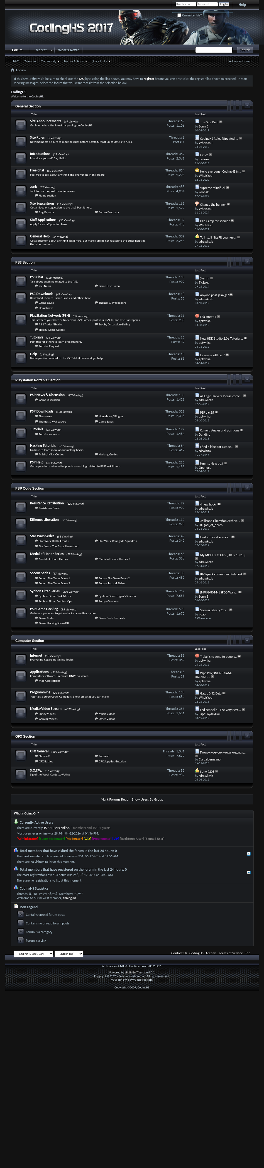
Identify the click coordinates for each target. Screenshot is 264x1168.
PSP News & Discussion (47, 395)
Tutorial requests (49, 434)
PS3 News (45, 286)
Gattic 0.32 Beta (210, 693)
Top (247, 953)
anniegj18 (69, 898)
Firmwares (45, 416)
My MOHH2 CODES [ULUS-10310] (222, 555)
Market (41, 50)
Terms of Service (231, 953)
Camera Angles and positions (219, 430)
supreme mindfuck (212, 188)
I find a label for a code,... (217, 447)
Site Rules (37, 137)
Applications (39, 672)
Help (242, 5)
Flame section (47, 195)
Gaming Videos (48, 719)
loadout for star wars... (215, 537)
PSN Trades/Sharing (51, 324)
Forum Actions (74, 61)
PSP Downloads (41, 411)
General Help (40, 236)
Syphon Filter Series (45, 591)
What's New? (68, 50)
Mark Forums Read (115, 799)
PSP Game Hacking (44, 609)
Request (104, 756)
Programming (40, 692)
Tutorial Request (49, 346)
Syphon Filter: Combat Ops (55, 601)
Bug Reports (46, 212)
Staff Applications (43, 220)
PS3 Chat (36, 277)
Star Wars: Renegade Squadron (118, 541)
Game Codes (46, 618)
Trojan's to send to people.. (218, 657)
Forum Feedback (109, 212)
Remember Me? (189, 15)
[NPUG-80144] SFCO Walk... (219, 592)
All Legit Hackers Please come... (221, 396)
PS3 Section (25, 262)
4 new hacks (208, 504)
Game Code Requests (112, 618)
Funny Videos (47, 714)
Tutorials (36, 337)
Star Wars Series (42, 536)
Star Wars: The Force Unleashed (58, 546)
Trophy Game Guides (52, 330)
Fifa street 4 (208, 317)
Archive (211, 953)
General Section (28, 106)
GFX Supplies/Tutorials (112, 761)
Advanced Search (241, 61)
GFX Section (25, 736)
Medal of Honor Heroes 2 (114, 559)
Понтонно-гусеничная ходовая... (223, 752)
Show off (44, 756)
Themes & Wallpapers (112, 303)
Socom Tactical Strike (111, 583)
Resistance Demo (49, 508)
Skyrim (204, 278)
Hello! (204, 155)
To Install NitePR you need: (218, 237)
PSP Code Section (29, 488)
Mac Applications (49, 681)
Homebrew (46, 308)
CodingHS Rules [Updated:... (219, 139)
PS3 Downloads (41, 294)
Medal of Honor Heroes (53, 559)
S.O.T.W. (36, 770)
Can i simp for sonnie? (215, 221)
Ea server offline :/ (212, 355)
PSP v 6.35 (207, 412)
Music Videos (107, 714)
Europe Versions (109, 601)
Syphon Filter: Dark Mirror (55, 596)
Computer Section (29, 641)
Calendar (30, 61)
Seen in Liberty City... (214, 610)
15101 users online (56, 828)
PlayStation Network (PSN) (50, 315)
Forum (17, 50)
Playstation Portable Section (37, 380)
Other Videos (107, 719)
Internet (36, 655)
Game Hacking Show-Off (54, 623)
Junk (33, 187)
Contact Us (179, 953)
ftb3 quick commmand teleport (221, 574)
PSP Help (36, 462)
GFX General (39, 751)
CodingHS (196, 953)
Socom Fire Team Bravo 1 (54, 578)
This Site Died (209, 122)
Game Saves (46, 303)
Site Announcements (45, 121)
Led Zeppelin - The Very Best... (220, 710)
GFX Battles (46, 761)
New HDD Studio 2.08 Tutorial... (221, 338)
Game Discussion (109, 286)
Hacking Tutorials (43, 445)
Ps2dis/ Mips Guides (51, 454)
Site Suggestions (42, 203)
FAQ (16, 61)
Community (49, 61)
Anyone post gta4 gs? (214, 295)
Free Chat (37, 170)
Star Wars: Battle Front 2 (54, 541)
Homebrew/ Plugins (111, 416)
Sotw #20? (207, 772)
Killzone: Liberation (44, 519)
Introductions (40, 154)
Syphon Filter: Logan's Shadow (117, 596)
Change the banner (213, 205)
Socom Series (40, 573)
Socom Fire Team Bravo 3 (54, 583)
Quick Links (99, 61)
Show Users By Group (147, 799)
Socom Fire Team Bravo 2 (114, 578)
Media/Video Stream (46, 708)
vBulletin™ (131, 972)
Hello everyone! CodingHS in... (220, 171)
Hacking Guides (108, 454)
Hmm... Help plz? (211, 463)
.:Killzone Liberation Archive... (220, 521)
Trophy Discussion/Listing (114, 324)
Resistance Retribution (47, 503)
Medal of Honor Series (46, 554)
